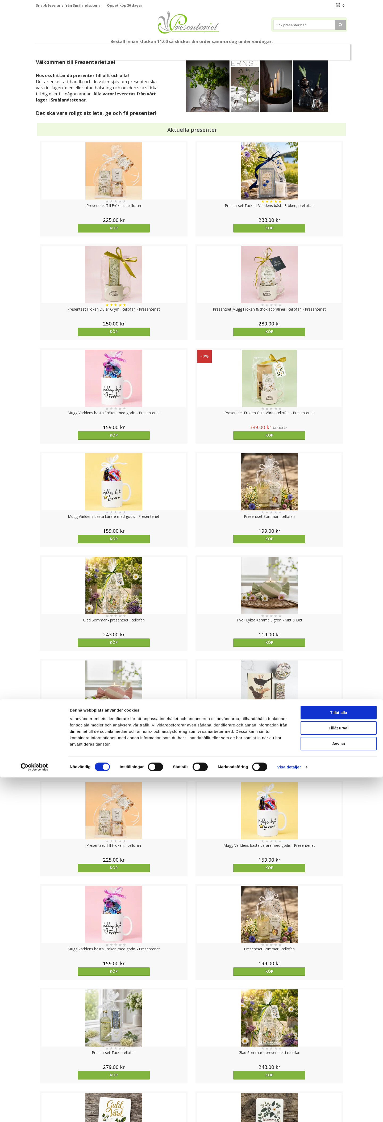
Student (115, 50)
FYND (329, 50)
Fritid (264, 49)
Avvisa (338, 1088)
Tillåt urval (339, 1072)
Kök (244, 49)
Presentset (165, 49)
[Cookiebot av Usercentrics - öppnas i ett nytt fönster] (34, 1112)
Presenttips (197, 49)
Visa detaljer (289, 1111)
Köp (75, 227)
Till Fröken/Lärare (84, 49)
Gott (286, 49)
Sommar (136, 50)
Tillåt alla (338, 1057)
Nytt (53, 50)
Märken (309, 49)
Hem (224, 49)
